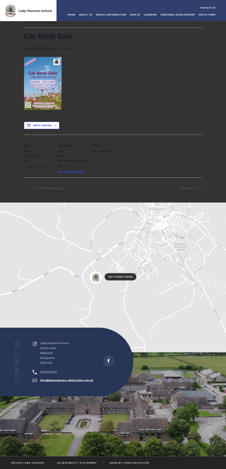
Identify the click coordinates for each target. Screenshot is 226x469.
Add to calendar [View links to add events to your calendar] (42, 125)
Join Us (135, 14)
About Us (86, 14)
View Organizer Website (71, 171)
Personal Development (178, 14)
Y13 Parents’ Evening (48, 188)
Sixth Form (207, 14)
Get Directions (122, 277)
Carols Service (189, 188)
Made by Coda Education (129, 463)
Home (71, 14)
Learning (150, 14)
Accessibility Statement (77, 463)
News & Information (111, 14)
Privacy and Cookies (27, 463)
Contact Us (207, 7)
